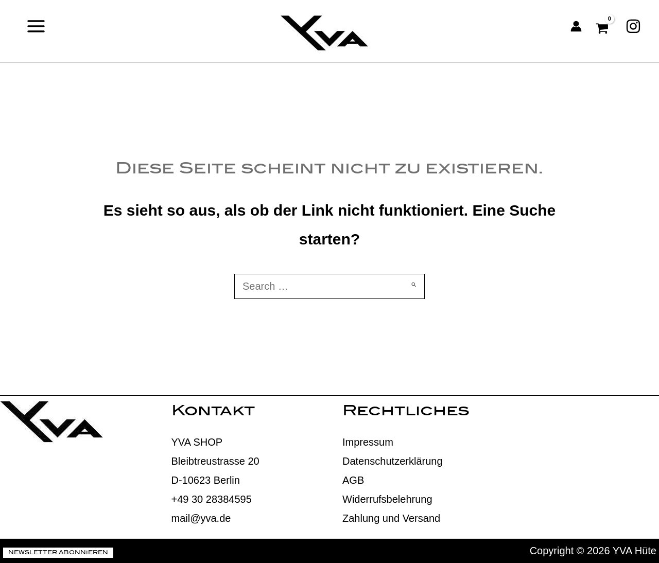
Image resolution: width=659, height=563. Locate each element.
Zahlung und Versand (391, 518)
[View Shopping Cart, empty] (603, 26)
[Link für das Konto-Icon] (576, 26)
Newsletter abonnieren (58, 553)
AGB (353, 480)
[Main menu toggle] (36, 26)
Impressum (367, 442)
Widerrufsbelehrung (387, 499)
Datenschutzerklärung (392, 461)
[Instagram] (633, 26)
